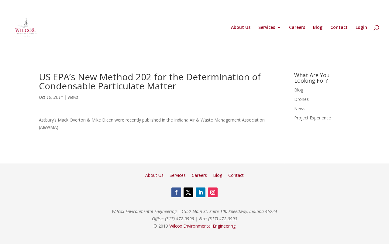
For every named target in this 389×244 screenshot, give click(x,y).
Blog (317, 27)
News (73, 97)
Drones (301, 99)
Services (266, 27)
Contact (339, 27)
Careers (297, 27)
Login (361, 27)
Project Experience (312, 118)
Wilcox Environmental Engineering (202, 226)
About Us (240, 27)
